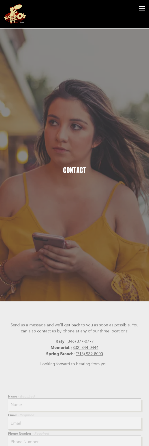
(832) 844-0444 (84, 335)
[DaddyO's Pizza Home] (16, 14)
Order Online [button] (74, 441)
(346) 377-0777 (80, 328)
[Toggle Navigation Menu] (142, 8)
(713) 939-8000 (89, 341)
